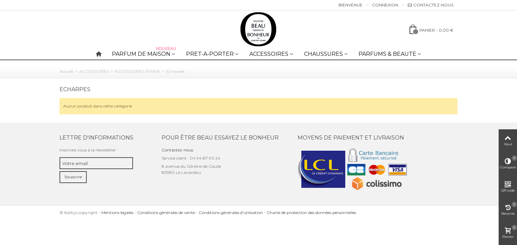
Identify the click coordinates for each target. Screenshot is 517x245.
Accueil (66, 71)
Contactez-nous (430, 4)
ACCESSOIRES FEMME (138, 71)
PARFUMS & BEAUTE (387, 54)
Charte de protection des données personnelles (311, 212)
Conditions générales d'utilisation (231, 212)
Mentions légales (117, 212)
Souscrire (73, 176)
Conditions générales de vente (166, 212)
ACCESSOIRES (268, 54)
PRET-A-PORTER (210, 54)
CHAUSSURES (323, 54)
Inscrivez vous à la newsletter (88, 149)
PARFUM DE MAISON (144, 52)
